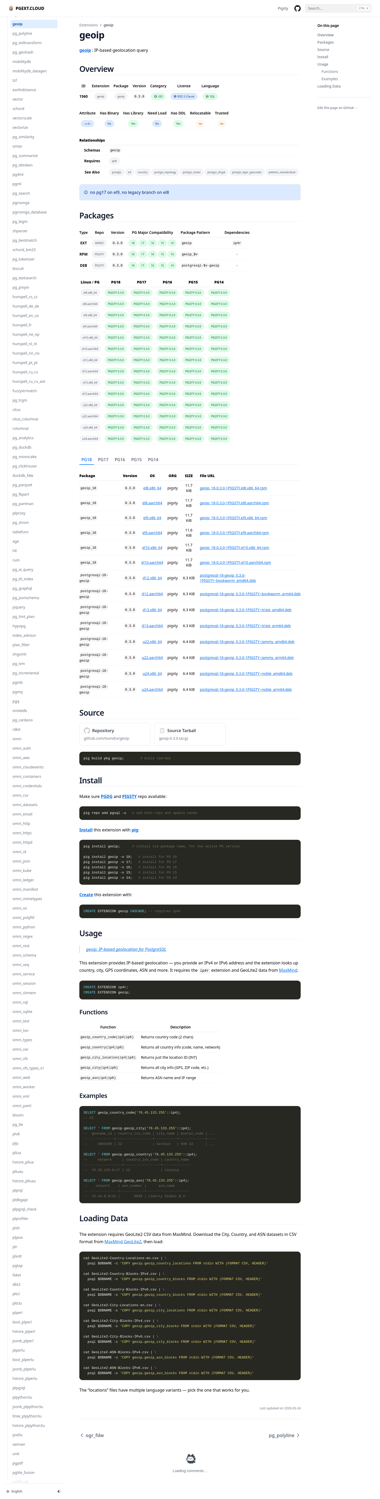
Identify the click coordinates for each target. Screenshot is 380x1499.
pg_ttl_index (23, 584)
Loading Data (329, 86)
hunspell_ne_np (26, 339)
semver (19, 1449)
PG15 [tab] (136, 459)
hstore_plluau (24, 1186)
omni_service (24, 979)
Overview (325, 34)
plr (15, 1251)
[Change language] (28, 1491)
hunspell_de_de (26, 311)
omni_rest (21, 950)
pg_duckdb (22, 452)
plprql (18, 1195)
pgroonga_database (30, 217)
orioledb (20, 715)
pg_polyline (22, 38)
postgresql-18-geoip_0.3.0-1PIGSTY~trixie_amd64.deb (246, 609)
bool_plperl (22, 1327)
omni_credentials (27, 791)
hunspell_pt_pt (25, 367)
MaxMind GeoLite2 (122, 1242)
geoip (17, 29)
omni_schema (24, 960)
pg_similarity (23, 142)
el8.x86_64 (152, 487)
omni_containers (27, 781)
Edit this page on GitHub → (337, 108)
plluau (18, 1176)
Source (323, 49)
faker (17, 1280)
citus (17, 414)
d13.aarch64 (152, 625)
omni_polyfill (23, 922)
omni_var (20, 1054)
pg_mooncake (25, 461)
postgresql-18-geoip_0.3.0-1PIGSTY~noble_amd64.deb (246, 673)
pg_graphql (22, 593)
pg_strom (21, 527)
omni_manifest (25, 894)
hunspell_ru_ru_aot (29, 386)
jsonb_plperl (23, 1346)
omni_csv (20, 800)
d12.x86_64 (152, 577)
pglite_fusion (24, 1477)
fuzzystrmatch (25, 395)
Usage (322, 64)
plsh (16, 1233)
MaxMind (288, 970)
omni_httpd (22, 847)
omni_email (22, 819)
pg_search (21, 198)
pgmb (18, 687)
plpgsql (19, 1393)
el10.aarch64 (152, 562)
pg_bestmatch (25, 245)
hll (15, 555)
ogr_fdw (20, 19)
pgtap (18, 1270)
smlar (17, 151)
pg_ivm (19, 668)
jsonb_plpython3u (28, 1411)
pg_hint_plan (23, 621)
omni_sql (20, 1007)
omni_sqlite (22, 1016)
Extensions (88, 24)
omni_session (24, 988)
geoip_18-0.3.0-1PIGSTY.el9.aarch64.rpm (234, 532)
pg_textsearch (25, 283)
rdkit (16, 734)
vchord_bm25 (24, 254)
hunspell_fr (22, 330)
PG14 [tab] (153, 459)
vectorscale (22, 123)
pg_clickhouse (25, 471)
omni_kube (22, 875)
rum (16, 565)
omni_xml (21, 1101)
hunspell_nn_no (26, 358)
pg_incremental (26, 678)
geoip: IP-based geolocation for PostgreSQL (126, 949)
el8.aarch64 (152, 502)
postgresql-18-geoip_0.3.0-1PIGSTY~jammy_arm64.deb (247, 657)
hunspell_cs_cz (25, 301)
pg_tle (18, 1129)
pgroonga (21, 207)
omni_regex (23, 941)
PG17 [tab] (103, 459)
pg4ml (18, 179)
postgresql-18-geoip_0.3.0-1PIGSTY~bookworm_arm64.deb (250, 593)
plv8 (16, 1139)
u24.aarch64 (152, 689)
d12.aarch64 (152, 593)
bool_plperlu (23, 1364)
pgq (16, 706)
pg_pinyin (21, 292)
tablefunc (21, 537)
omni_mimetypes (27, 903)
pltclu (17, 1308)
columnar (21, 433)
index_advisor (24, 640)
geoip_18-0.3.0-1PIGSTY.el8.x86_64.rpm (233, 487)
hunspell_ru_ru (25, 377)
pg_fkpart (21, 499)
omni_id (19, 856)
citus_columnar (26, 424)
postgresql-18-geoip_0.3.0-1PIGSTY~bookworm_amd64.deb (228, 578)
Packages (325, 42)
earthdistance (24, 94)
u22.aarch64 (152, 657)
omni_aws (21, 762)
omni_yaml (22, 1110)
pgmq (18, 696)
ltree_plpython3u (27, 1421)
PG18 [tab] (86, 459)
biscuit (18, 273)
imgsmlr (20, 659)
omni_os (20, 913)
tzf (15, 85)
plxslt (17, 1261)
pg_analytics (23, 443)
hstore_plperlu (25, 1383)
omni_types (22, 1045)
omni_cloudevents (28, 772)
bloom (18, 1120)
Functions (330, 71)
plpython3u (22, 1402)
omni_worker (24, 1092)
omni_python (24, 932)
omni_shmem (24, 998)
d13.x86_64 (152, 609)
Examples (330, 78)
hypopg (19, 631)
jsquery (19, 612)
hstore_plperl (24, 1336)
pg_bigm (20, 226)
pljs (16, 1148)
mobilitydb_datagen (30, 76)
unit (16, 1458)
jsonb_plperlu (24, 1374)
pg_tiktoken (23, 170)
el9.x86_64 (152, 517)
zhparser (20, 236)
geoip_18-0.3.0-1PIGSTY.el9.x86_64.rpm (233, 517)
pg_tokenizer (24, 264)
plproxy (19, 518)
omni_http (21, 828)
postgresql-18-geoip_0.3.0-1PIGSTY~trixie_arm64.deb (245, 625)
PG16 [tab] (120, 459)
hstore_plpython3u (29, 1430)
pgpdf (18, 1468)
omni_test (21, 1026)
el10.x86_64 (152, 547)
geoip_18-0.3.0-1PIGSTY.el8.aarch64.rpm (234, 502)
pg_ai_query (23, 574)
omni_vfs (20, 1063)
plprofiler (20, 1223)
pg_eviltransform (27, 47)
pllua (17, 1157)
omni (17, 744)
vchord (18, 113)
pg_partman (23, 508)
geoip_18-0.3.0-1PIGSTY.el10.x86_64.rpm (234, 547)
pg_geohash (23, 57)
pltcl (16, 1299)
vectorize (20, 132)
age (16, 546)
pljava (18, 1242)
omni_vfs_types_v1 (28, 1073)
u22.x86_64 (152, 641)
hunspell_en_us (26, 320)
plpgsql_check (25, 1214)
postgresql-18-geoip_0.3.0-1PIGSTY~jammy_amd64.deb (247, 641)
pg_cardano (23, 725)
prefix (17, 1440)
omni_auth (22, 753)
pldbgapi (20, 1204)
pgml (17, 189)
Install (322, 56)
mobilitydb (22, 66)
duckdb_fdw (23, 480)
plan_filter (21, 649)
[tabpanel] (190, 581)
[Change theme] (59, 1491)
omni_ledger (23, 885)
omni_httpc (22, 838)
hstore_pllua (23, 1167)
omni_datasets (25, 809)
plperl (17, 1317)
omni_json (21, 866)
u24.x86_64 (152, 673)
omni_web (21, 1082)
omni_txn (20, 1035)
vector (18, 104)
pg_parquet (22, 490)
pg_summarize (25, 160)
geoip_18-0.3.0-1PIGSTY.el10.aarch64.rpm (235, 562)
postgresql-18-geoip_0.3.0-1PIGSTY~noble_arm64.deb (246, 689)
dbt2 (16, 1289)
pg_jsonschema (26, 602)
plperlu (19, 1355)
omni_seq (21, 969)
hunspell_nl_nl (25, 348)
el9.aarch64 (152, 532)
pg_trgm (20, 405)
